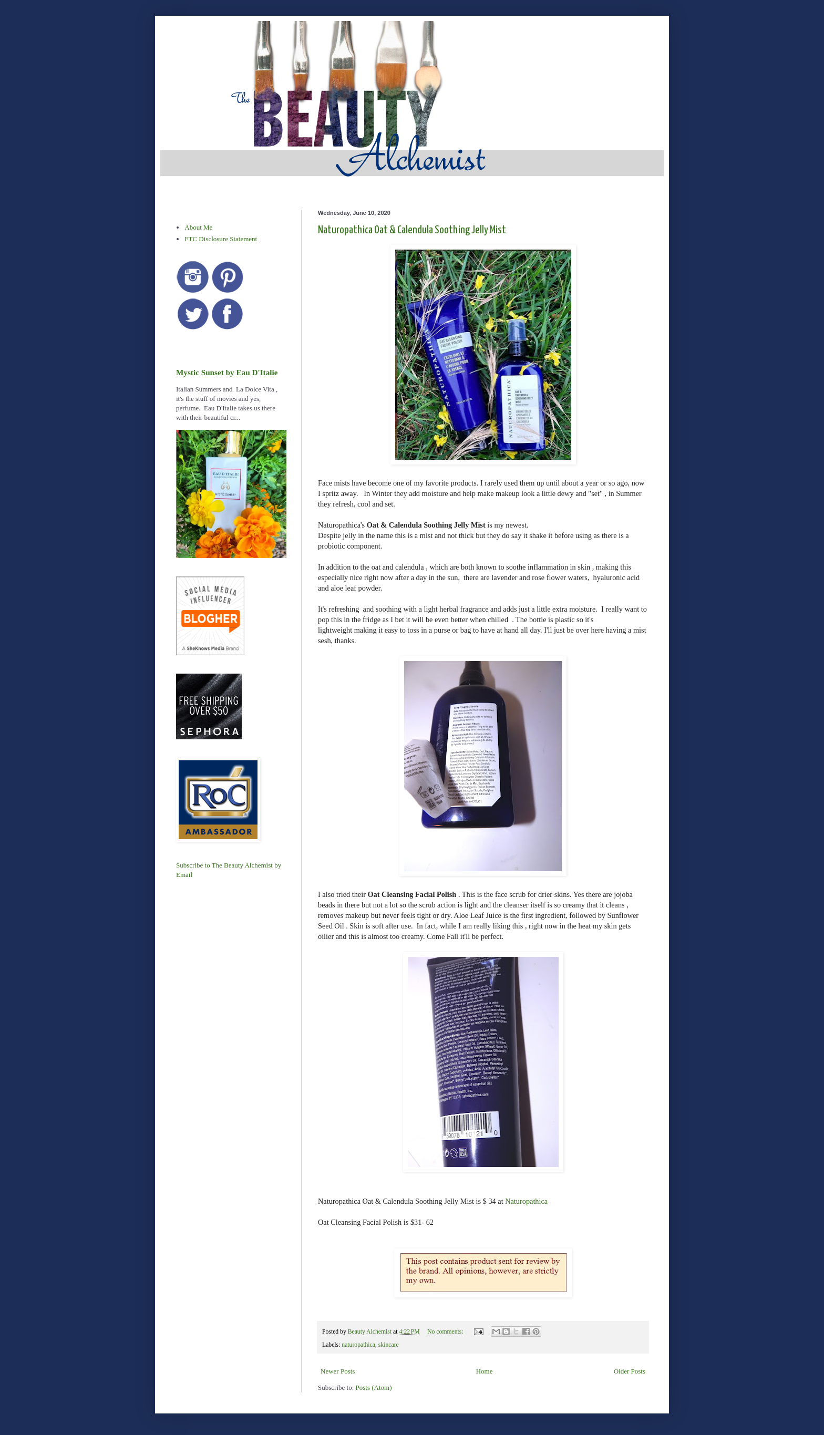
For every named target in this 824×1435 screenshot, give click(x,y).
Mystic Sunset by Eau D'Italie (226, 372)
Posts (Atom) (374, 1387)
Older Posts (629, 1371)
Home (484, 1371)
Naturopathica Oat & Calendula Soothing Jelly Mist (412, 230)
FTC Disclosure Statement (220, 239)
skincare (388, 1344)
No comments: (446, 1331)
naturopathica (358, 1344)
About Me (198, 227)
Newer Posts (338, 1371)
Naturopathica (526, 1201)
